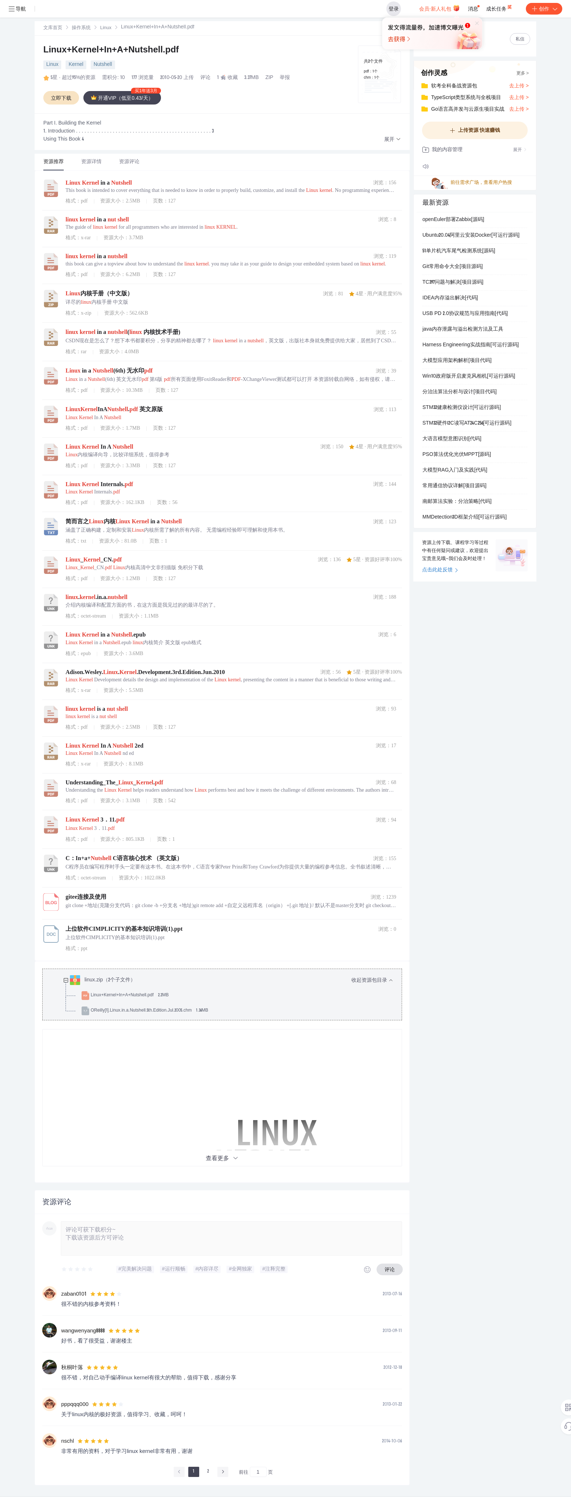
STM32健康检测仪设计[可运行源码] (461, 407)
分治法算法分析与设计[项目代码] (459, 392)
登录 (394, 9)
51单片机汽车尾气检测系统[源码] (458, 251)
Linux (105, 28)
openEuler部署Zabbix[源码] (453, 219)
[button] (392, 139)
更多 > (522, 73)
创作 (544, 9)
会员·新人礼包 (439, 8)
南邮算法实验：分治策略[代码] (457, 501)
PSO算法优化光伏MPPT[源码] (456, 454)
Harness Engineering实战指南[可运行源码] (470, 345)
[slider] (77, 1269)
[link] (52, 28)
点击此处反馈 (440, 570)
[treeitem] (228, 996)
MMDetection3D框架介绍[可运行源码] (464, 517)
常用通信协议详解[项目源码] (454, 486)
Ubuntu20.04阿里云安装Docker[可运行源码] (471, 235)
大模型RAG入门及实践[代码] (454, 470)
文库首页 (52, 28)
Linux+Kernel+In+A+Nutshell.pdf (111, 50)
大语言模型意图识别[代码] (451, 439)
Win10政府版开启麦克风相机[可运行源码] (468, 376)
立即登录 (340, 69)
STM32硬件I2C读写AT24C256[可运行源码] (466, 423)
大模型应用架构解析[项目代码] (457, 360)
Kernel (75, 64)
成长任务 (499, 7)
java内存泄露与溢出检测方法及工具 (462, 329)
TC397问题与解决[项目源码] (452, 282)
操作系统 (81, 28)
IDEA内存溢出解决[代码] (450, 298)
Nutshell (103, 64)
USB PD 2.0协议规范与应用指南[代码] (465, 313)
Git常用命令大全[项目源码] (452, 266)
